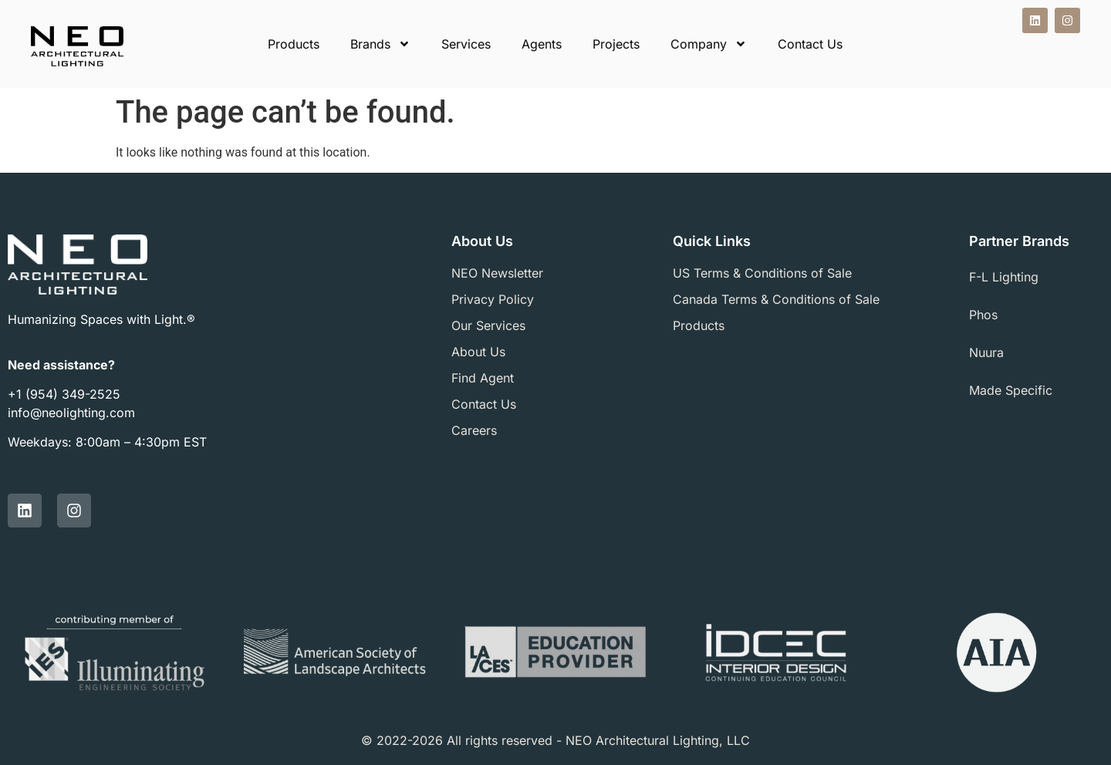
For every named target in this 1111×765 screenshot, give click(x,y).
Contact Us (810, 44)
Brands (380, 44)
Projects (616, 44)
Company (708, 44)
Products (293, 44)
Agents (542, 44)
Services (466, 44)
